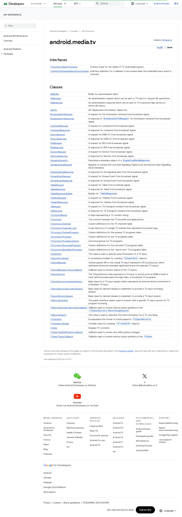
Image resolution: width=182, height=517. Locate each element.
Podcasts (48, 454)
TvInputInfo (56, 254)
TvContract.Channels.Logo (63, 228)
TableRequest (57, 185)
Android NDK (142, 450)
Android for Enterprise (49, 428)
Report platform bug (168, 423)
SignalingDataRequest (61, 164)
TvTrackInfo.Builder (59, 323)
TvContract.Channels (60, 224)
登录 (176, 3)
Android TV (95, 445)
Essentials (36, 3)
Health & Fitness (74, 432)
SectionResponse (59, 156)
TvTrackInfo (56, 319)
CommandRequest (59, 126)
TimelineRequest (58, 198)
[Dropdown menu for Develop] (66, 3)
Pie (114, 451)
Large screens (96, 426)
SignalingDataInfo (59, 160)
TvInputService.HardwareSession (66, 281)
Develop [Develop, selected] (58, 3)
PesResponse (56, 147)
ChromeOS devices (99, 435)
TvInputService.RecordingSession (66, 289)
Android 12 (118, 437)
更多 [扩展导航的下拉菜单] (76, 3)
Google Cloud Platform (55, 487)
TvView (53, 328)
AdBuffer (54, 94)
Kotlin (160, 47)
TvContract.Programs (60, 236)
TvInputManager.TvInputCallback (66, 270)
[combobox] (109, 3)
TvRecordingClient (59, 300)
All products (49, 492)
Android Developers (58, 31)
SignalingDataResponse (136, 160)
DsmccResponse (58, 139)
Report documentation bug (168, 428)
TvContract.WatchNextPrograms (66, 249)
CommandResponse (60, 130)
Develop (74, 31)
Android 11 (118, 442)
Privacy (70, 442)
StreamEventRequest (60, 176)
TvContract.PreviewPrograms (64, 232)
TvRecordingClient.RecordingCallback (68, 307)
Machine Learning (75, 427)
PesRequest (56, 143)
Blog (46, 449)
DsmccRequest (57, 134)
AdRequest (55, 98)
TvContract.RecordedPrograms (65, 245)
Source (47, 439)
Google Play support (168, 435)
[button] (19, 53)
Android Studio (162, 3)
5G (68, 446)
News (46, 444)
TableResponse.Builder (61, 193)
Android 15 (118, 423)
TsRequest (55, 206)
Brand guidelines (72, 503)
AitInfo (53, 110)
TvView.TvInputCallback (61, 336)
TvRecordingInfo (58, 315)
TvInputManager (58, 262)
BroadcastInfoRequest (61, 114)
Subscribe (145, 509)
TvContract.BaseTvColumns (63, 67)
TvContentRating (58, 215)
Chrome (47, 477)
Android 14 (118, 427)
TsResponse (56, 211)
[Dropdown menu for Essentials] (46, 3)
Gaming (70, 423)
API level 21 (167, 40)
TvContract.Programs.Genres (64, 241)
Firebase (48, 482)
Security (47, 435)
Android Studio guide (143, 430)
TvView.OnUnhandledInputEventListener (69, 71)
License (57, 503)
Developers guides (144, 436)
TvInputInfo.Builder (59, 258)
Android (47, 423)
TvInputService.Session (61, 296)
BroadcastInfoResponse (62, 118)
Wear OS (94, 430)
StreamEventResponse (61, 180)
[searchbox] (20, 25)
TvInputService (57, 274)
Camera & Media (75, 437)
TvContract (56, 219)
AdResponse (56, 102)
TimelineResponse (59, 202)
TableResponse (57, 189)
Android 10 (118, 446)
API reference (13, 14)
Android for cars (97, 440)
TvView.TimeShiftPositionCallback (66, 332)
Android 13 (118, 432)
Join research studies (165, 440)
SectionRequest (58, 152)
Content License (126, 351)
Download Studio (144, 445)
